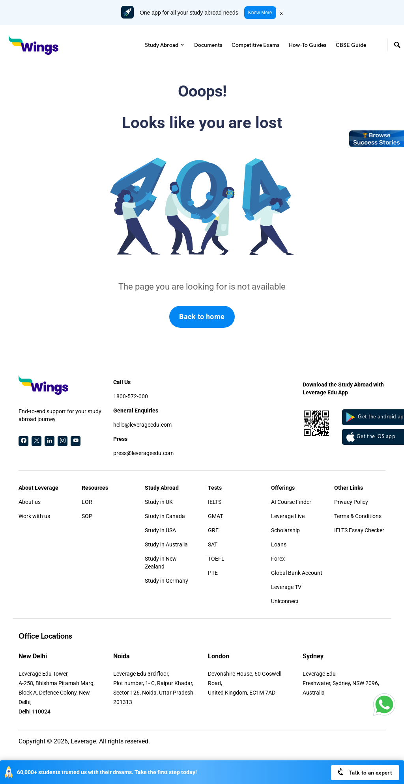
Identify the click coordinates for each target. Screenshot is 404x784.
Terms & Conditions (358, 516)
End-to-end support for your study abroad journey (60, 415)
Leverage (83, 741)
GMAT (215, 516)
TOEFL (216, 558)
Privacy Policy (351, 502)
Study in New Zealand (161, 562)
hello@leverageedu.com (142, 425)
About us (30, 502)
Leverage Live (288, 516)
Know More (260, 12)
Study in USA (160, 530)
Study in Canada (165, 516)
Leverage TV (286, 587)
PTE (213, 573)
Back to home (201, 316)
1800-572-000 (130, 396)
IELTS (214, 502)
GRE (213, 530)
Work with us (34, 516)
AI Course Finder (291, 502)
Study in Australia (166, 544)
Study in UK (159, 502)
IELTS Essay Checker (359, 530)
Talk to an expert (364, 772)
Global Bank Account (296, 573)
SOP (87, 516)
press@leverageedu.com (143, 453)
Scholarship (285, 530)
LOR (87, 502)
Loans (278, 544)
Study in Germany (166, 581)
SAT (212, 544)
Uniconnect (285, 601)
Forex (278, 558)
